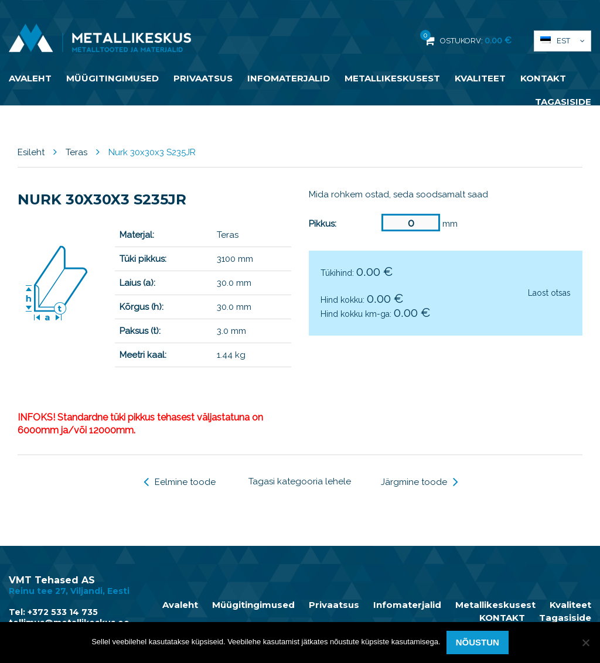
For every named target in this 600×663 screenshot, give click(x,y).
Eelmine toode (180, 482)
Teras (76, 152)
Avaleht (30, 78)
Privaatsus (203, 78)
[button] (562, 41)
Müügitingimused (112, 78)
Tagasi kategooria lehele (299, 481)
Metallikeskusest (392, 78)
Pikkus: (322, 223)
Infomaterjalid (288, 78)
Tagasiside (563, 101)
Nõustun (477, 642)
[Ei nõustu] (585, 642)
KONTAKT (543, 78)
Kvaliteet (480, 78)
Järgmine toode (419, 482)
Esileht (31, 152)
